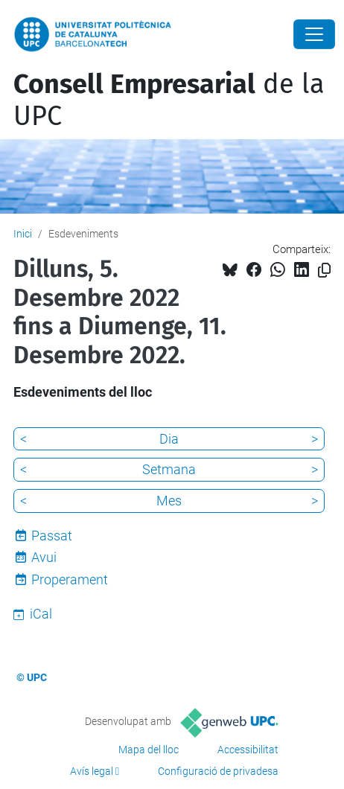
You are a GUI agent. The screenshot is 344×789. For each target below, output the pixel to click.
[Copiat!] (324, 270)
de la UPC (169, 100)
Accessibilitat (247, 750)
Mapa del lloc (148, 750)
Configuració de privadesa (218, 771)
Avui (44, 557)
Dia (169, 439)
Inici (22, 234)
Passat (51, 535)
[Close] (314, 34)
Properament (69, 579)
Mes (169, 500)
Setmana (169, 469)
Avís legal (91, 771)
